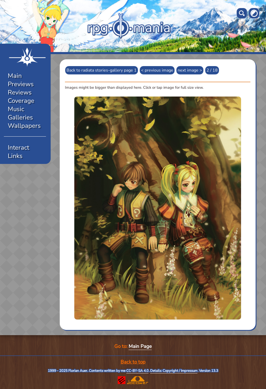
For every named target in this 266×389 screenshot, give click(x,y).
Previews (21, 84)
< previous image (157, 70)
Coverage (21, 101)
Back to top (133, 362)
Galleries (20, 117)
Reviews (20, 92)
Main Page (140, 346)
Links (15, 156)
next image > (190, 70)
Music (16, 109)
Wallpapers (24, 126)
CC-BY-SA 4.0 (137, 370)
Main (15, 76)
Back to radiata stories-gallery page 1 (101, 70)
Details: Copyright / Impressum (173, 370)
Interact (18, 147)
